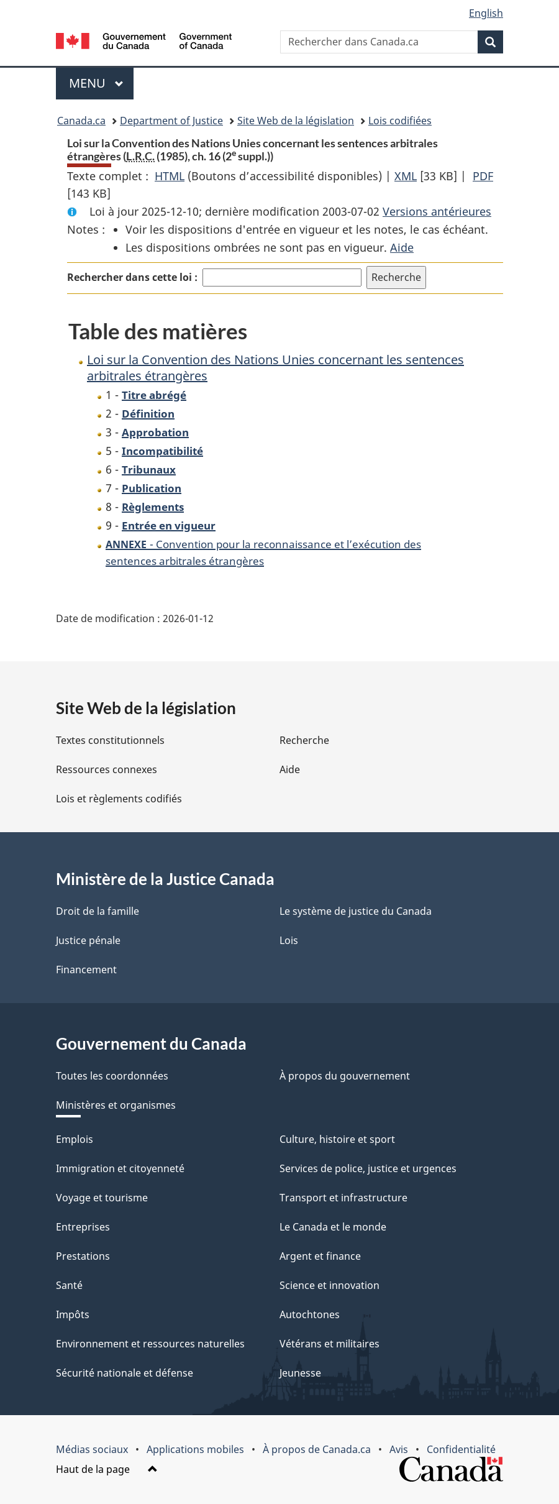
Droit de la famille (97, 911)
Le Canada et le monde (333, 1227)
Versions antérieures (437, 211)
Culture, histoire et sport (337, 1139)
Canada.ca (81, 120)
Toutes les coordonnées (112, 1076)
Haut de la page (107, 1469)
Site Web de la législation (295, 120)
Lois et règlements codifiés (119, 798)
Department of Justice (171, 120)
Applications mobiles (195, 1449)
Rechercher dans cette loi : (132, 277)
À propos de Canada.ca (317, 1449)
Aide (402, 247)
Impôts (72, 1314)
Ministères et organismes (116, 1105)
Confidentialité (461, 1449)
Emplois (74, 1139)
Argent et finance (320, 1256)
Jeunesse (300, 1373)
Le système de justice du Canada (356, 911)
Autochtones (310, 1314)
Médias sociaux (92, 1449)
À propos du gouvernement (345, 1076)
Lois (289, 940)
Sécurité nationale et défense (124, 1373)
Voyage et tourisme (102, 1197)
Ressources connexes (106, 769)
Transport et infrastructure (343, 1197)
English (486, 13)
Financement (86, 969)
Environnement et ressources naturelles (150, 1343)
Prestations (83, 1256)
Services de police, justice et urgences (368, 1168)
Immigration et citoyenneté (120, 1168)
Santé (69, 1285)
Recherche (304, 740)
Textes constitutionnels (110, 740)
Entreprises (83, 1227)
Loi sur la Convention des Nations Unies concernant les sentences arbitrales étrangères (275, 367)
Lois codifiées (400, 120)
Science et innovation (329, 1285)
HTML (169, 175)
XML (405, 175)
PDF (483, 175)
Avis (398, 1449)
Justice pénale (88, 940)
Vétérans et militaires (329, 1343)
